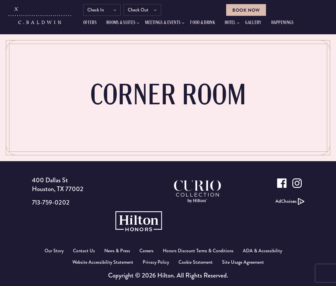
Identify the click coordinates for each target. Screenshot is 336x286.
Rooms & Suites (126, 24)
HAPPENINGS (287, 24)
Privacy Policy (156, 262)
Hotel (235, 24)
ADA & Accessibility (262, 250)
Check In (101, 11)
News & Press (117, 250)
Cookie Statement (195, 262)
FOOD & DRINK (207, 24)
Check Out (143, 11)
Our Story (54, 250)
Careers (146, 250)
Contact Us (84, 250)
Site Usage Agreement (243, 262)
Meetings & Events (168, 24)
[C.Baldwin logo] (40, 18)
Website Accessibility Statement (102, 262)
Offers (95, 24)
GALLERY (258, 24)
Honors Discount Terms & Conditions (198, 250)
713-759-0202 (51, 202)
